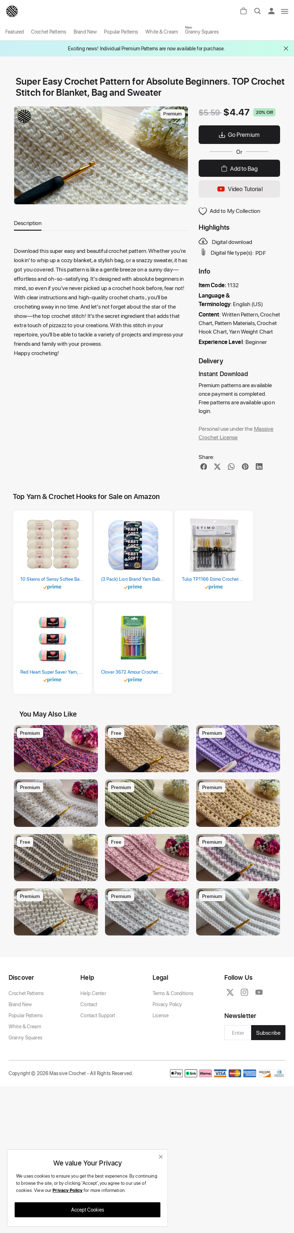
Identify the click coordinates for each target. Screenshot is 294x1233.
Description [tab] (27, 222)
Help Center (93, 1030)
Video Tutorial (239, 189)
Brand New (85, 31)
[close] (161, 1156)
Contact (88, 1041)
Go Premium (239, 134)
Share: (207, 456)
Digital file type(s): (227, 252)
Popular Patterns (121, 31)
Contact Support (97, 1052)
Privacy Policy (167, 1041)
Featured (14, 31)
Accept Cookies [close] (87, 1209)
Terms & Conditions (173, 1030)
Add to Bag (239, 168)
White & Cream (161, 31)
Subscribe (268, 1069)
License (161, 1052)
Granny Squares (202, 31)
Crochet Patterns (48, 31)
